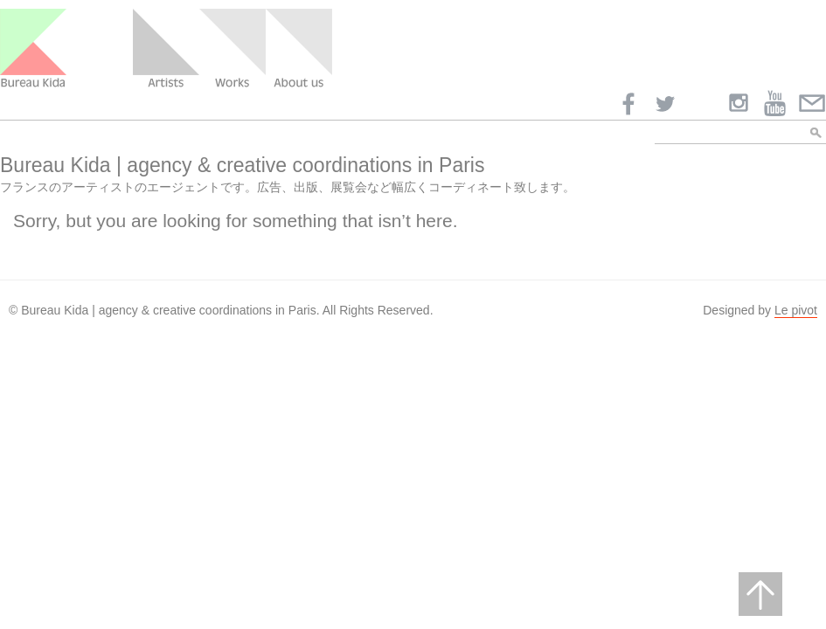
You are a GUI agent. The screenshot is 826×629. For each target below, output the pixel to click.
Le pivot (795, 310)
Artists (166, 49)
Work (232, 49)
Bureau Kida (33, 49)
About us (299, 49)
